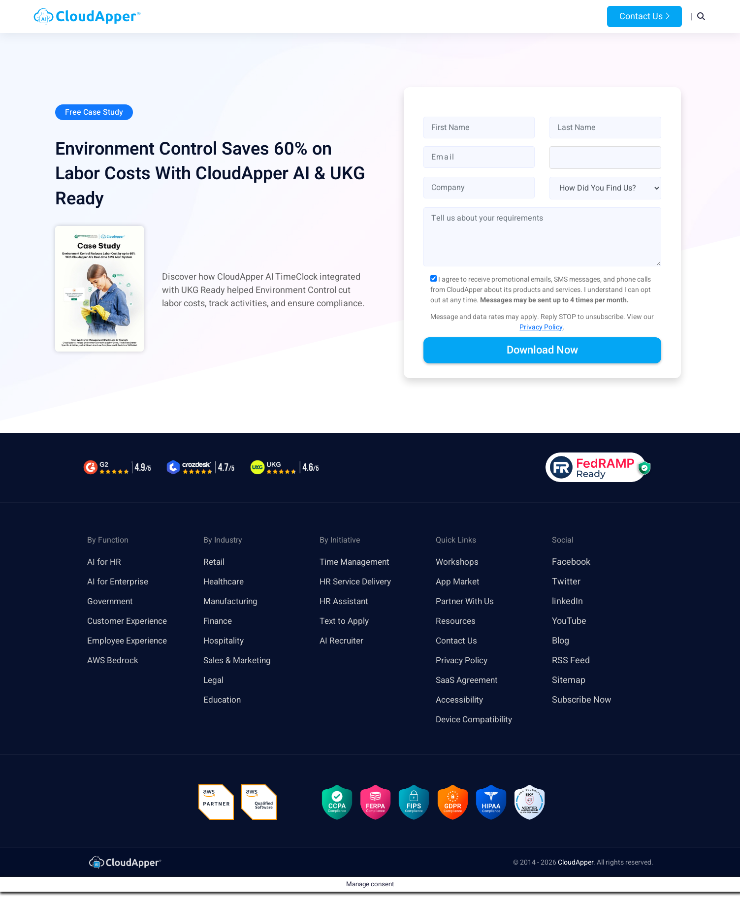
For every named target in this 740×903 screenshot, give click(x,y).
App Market (459, 582)
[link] (124, 864)
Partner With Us (466, 602)
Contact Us (644, 16)
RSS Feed (571, 661)
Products (291, 16)
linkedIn (567, 602)
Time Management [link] (357, 562)
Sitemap (568, 680)
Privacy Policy (541, 327)
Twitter (566, 582)
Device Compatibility (477, 720)
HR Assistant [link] (345, 602)
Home (247, 16)
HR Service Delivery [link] (358, 582)
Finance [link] (219, 621)
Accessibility (461, 700)
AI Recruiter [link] (343, 641)
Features (402, 16)
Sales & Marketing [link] (239, 661)
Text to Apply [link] (345, 621)
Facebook (571, 562)
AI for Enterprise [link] (119, 582)
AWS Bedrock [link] (113, 661)
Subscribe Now (581, 700)
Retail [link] (214, 562)
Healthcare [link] (225, 582)
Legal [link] (214, 680)
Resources (455, 16)
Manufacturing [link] (232, 602)
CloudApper (575, 865)
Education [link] (223, 700)
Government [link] (111, 602)
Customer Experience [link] (129, 621)
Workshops (458, 562)
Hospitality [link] (224, 641)
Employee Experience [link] (129, 641)
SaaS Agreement (469, 680)
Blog (499, 16)
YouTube (569, 621)
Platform (347, 16)
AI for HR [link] (104, 562)
